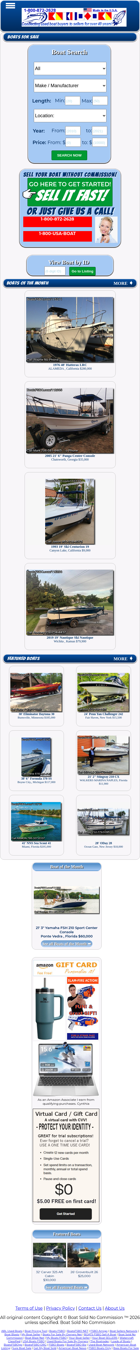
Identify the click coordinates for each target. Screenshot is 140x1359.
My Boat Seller (30, 1334)
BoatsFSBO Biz (76, 1344)
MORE (123, 283)
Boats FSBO (57, 1331)
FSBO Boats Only (99, 1348)
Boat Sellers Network (123, 1331)
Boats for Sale (23, 37)
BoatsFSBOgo (13, 1344)
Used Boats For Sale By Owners (67, 1341)
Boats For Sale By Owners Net (62, 1334)
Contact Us (89, 1308)
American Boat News (72, 1348)
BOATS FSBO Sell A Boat (100, 1334)
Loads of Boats (120, 1341)
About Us (114, 1308)
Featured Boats (23, 658)
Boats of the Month (27, 283)
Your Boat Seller (79, 1338)
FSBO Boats (56, 1344)
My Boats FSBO (56, 1338)
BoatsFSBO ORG (35, 1344)
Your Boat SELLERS (104, 1338)
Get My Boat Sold (45, 1348)
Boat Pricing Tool (36, 1331)
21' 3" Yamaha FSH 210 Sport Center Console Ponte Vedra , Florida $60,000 (67, 932)
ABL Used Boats (11, 1331)
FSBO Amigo (99, 1331)
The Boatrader (99, 1341)
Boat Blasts (11, 1334)
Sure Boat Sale (21, 1348)
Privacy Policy (60, 1308)
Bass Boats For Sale (126, 1348)
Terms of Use (29, 1308)
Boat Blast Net (34, 1338)
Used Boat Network (101, 1344)
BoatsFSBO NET (77, 1331)
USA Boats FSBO (33, 1341)
